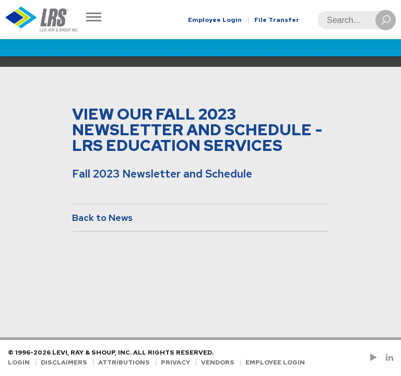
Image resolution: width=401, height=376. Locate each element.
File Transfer (276, 20)
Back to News (102, 218)
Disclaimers (64, 362)
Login (19, 362)
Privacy (175, 362)
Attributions (124, 362)
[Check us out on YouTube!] (375, 357)
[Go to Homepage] (42, 19)
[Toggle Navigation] (93, 18)
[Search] (353, 20)
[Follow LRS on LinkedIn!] (387, 357)
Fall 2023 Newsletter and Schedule (162, 174)
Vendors (217, 362)
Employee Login (215, 20)
